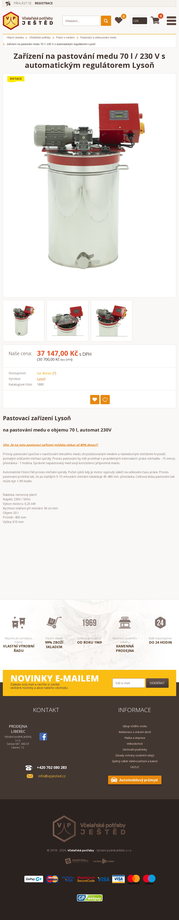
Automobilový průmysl (138, 780)
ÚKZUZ (134, 767)
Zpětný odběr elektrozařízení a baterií (134, 761)
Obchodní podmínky (135, 749)
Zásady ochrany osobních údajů (134, 755)
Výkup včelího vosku (135, 726)
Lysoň (41, 379)
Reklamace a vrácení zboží (135, 732)
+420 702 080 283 (52, 767)
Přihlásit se (23, 3)
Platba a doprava (134, 738)
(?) (54, 373)
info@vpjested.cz (52, 776)
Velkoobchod (135, 743)
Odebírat (157, 683)
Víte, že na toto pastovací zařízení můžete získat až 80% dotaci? (51, 445)
